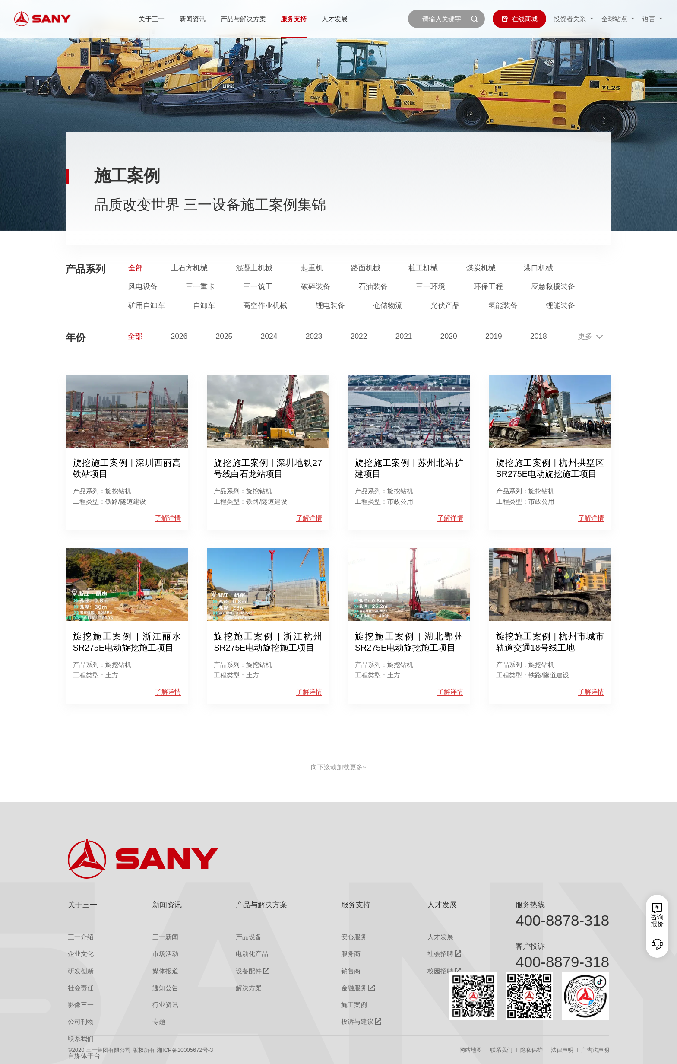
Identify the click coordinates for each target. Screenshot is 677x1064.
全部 (135, 268)
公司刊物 (81, 1021)
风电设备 (143, 286)
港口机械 (538, 268)
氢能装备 (503, 305)
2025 (224, 336)
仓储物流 (387, 305)
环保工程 (488, 286)
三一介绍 (81, 936)
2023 (314, 336)
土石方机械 (189, 268)
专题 (158, 1021)
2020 (448, 336)
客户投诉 (530, 946)
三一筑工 (257, 286)
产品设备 (249, 936)
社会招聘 (440, 953)
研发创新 (81, 971)
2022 (359, 336)
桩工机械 (423, 268)
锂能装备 (560, 305)
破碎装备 (315, 286)
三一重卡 (200, 286)
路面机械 (365, 268)
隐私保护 (531, 1050)
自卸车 (204, 305)
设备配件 (249, 970)
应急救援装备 (553, 286)
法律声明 (562, 1050)
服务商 (351, 953)
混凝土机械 (254, 268)
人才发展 (335, 18)
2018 (538, 336)
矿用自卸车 (146, 305)
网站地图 (470, 1050)
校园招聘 (440, 970)
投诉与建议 (357, 1021)
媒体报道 (165, 971)
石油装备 (373, 286)
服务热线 (530, 904)
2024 (269, 336)
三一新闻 (165, 936)
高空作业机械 (265, 305)
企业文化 (81, 953)
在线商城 (519, 18)
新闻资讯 (193, 18)
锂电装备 (330, 305)
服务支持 (294, 18)
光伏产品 (445, 305)
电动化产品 (252, 953)
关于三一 (152, 18)
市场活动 (165, 953)
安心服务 (354, 936)
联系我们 (501, 1050)
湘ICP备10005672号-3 (185, 1050)
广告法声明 (595, 1050)
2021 (403, 336)
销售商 (351, 971)
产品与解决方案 (243, 18)
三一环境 (430, 286)
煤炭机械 (481, 268)
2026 (179, 336)
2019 (493, 336)
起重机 (312, 268)
